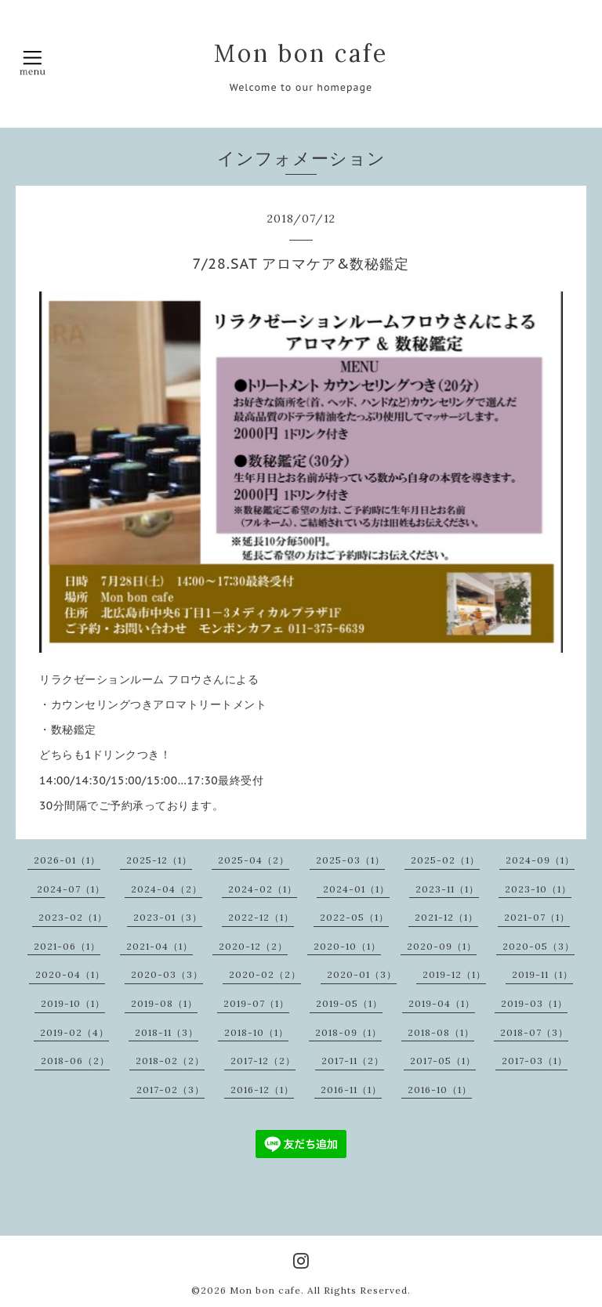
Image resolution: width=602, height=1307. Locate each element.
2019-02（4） (74, 1032)
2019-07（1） (256, 1003)
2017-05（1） (443, 1060)
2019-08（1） (164, 1003)
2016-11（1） (351, 1089)
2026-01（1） (67, 860)
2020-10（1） (347, 946)
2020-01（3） (362, 974)
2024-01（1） (356, 889)
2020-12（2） (253, 946)
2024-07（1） (71, 889)
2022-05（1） (354, 917)
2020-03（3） (167, 974)
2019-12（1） (454, 974)
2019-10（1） (73, 1003)
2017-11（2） (352, 1060)
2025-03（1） (350, 860)
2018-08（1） (441, 1032)
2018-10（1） (256, 1032)
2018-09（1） (348, 1032)
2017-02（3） (170, 1089)
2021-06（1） (67, 946)
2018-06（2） (75, 1060)
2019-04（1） (441, 1003)
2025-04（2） (253, 860)
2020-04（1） (70, 974)
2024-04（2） (166, 889)
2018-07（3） (534, 1032)
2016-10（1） (440, 1089)
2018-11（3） (166, 1032)
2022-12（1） (261, 917)
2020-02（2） (265, 974)
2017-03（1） (535, 1060)
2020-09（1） (442, 946)
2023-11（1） (447, 889)
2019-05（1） (349, 1003)
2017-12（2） (263, 1060)
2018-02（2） (170, 1060)
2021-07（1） (537, 917)
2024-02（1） (262, 889)
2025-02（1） (445, 860)
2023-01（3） (167, 917)
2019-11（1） (542, 974)
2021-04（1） (159, 946)
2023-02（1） (72, 917)
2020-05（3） (538, 946)
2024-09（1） (540, 860)
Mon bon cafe (301, 53)
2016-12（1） (262, 1089)
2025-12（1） (159, 860)
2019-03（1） (534, 1003)
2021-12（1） (446, 917)
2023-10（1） (538, 889)
